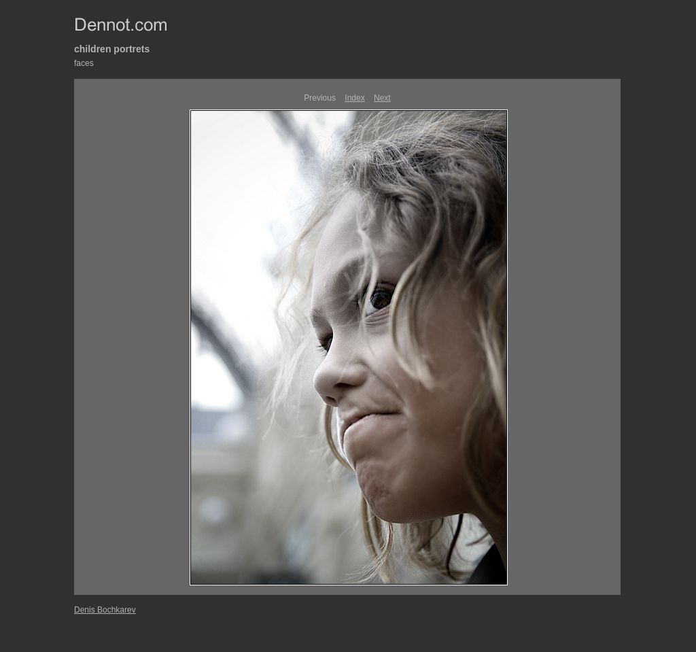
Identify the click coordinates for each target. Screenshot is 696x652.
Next (382, 98)
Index (354, 98)
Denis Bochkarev (105, 610)
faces (84, 63)
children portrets (112, 49)
